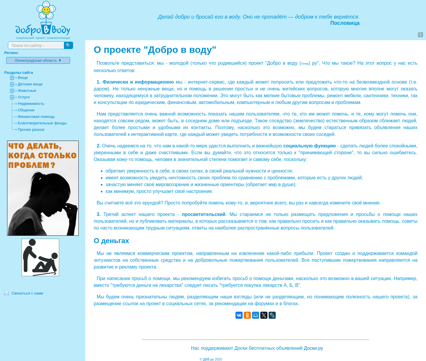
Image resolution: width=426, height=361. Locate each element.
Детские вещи (30, 84)
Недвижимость (31, 103)
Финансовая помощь (36, 116)
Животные (27, 90)
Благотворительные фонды (42, 123)
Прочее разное (31, 129)
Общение (26, 110)
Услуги (24, 97)
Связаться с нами (27, 293)
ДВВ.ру (208, 359)
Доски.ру (313, 348)
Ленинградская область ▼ (38, 60)
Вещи (23, 77)
